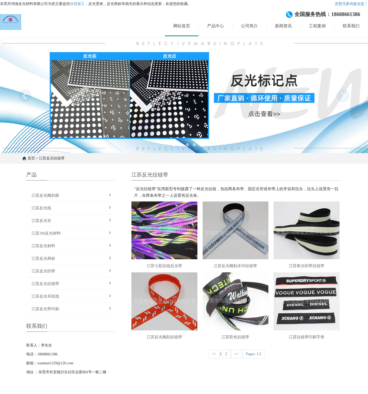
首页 (31, 158)
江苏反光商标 (43, 258)
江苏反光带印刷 (45, 309)
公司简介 (249, 26)
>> (236, 354)
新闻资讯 (283, 26)
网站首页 (181, 26)
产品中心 (215, 26)
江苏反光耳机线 (45, 296)
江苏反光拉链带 (52, 158)
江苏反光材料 (43, 246)
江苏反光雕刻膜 (45, 195)
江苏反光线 (41, 208)
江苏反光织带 (43, 271)
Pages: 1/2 (253, 354)
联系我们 (351, 26)
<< (214, 354)
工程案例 (317, 26)
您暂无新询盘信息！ (351, 4)
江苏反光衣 (41, 221)
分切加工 (77, 4)
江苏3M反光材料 (46, 233)
